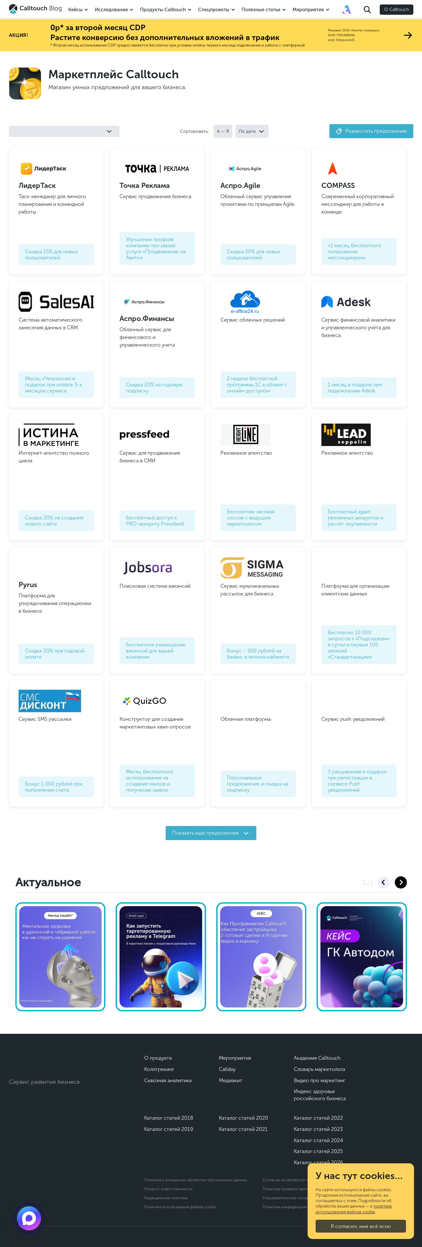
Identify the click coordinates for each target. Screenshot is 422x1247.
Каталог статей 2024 (318, 1140)
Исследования (111, 10)
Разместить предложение (371, 131)
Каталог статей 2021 (243, 1129)
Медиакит (230, 1080)
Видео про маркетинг (319, 1080)
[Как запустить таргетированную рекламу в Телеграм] (161, 956)
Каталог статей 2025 (318, 1151)
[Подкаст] (28, 1218)
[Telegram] (28, 1103)
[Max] (42, 1103)
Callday (227, 1069)
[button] (384, 882)
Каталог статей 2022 (318, 1118)
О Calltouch (396, 9)
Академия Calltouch (317, 1058)
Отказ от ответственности (168, 1189)
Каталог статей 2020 (243, 1118)
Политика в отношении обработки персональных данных (195, 1180)
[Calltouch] (35, 1061)
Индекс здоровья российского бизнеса (320, 1094)
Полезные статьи (261, 10)
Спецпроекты (213, 10)
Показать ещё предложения (210, 833)
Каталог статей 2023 (318, 1129)
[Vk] (14, 1103)
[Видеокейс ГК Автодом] (362, 956)
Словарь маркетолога (319, 1069)
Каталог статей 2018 (168, 1118)
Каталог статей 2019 (168, 1129)
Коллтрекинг (159, 1069)
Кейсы (75, 10)
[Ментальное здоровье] (60, 956)
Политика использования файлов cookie (180, 1207)
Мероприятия (308, 10)
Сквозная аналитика (168, 1080)
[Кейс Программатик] (261, 956)
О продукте (158, 1058)
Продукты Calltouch (163, 10)
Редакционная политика (165, 1198)
